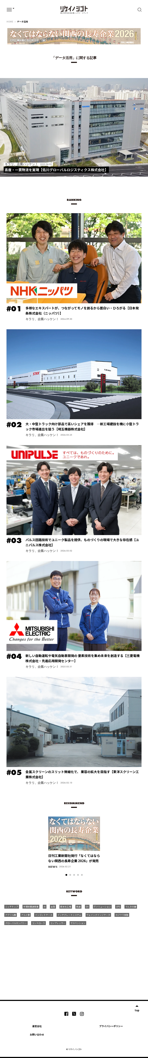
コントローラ (38, 923)
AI (45, 906)
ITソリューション (102, 906)
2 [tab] (70, 875)
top (137, 1010)
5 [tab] (82, 875)
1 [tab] (66, 875)
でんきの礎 (130, 906)
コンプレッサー (57, 923)
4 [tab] (78, 875)
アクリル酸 (10, 914)
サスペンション (77, 923)
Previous (41, 834)
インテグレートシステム (69, 914)
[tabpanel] (74, 845)
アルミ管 (25, 914)
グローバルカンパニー (16, 923)
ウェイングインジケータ (98, 914)
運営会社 (37, 1026)
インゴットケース (43, 914)
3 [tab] (74, 875)
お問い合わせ (37, 1034)
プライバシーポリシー (111, 1026)
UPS (118, 906)
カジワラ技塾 (121, 914)
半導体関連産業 (30, 906)
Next (107, 834)
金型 (53, 906)
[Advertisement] (79, 960)
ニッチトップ (11, 906)
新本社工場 (65, 906)
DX (87, 906)
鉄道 (78, 906)
